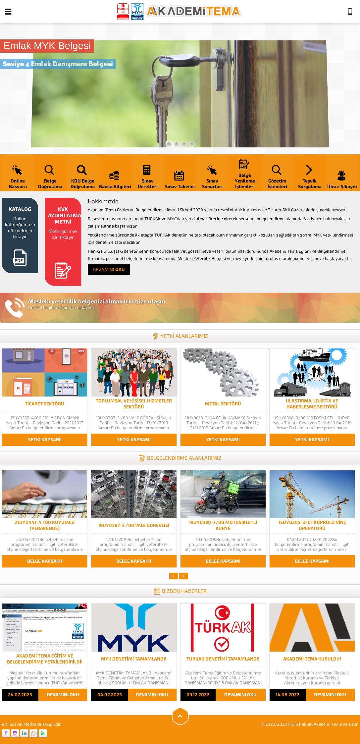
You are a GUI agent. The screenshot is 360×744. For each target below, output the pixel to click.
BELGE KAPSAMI (44, 561)
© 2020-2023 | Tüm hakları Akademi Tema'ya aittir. (309, 724)
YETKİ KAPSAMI (45, 440)
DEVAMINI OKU (63, 695)
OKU (109, 269)
